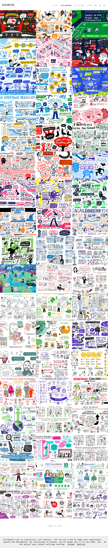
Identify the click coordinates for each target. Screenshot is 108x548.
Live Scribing (65, 5)
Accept (71, 544)
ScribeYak (8, 4)
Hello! (55, 5)
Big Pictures (79, 5)
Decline (81, 544)
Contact (90, 5)
